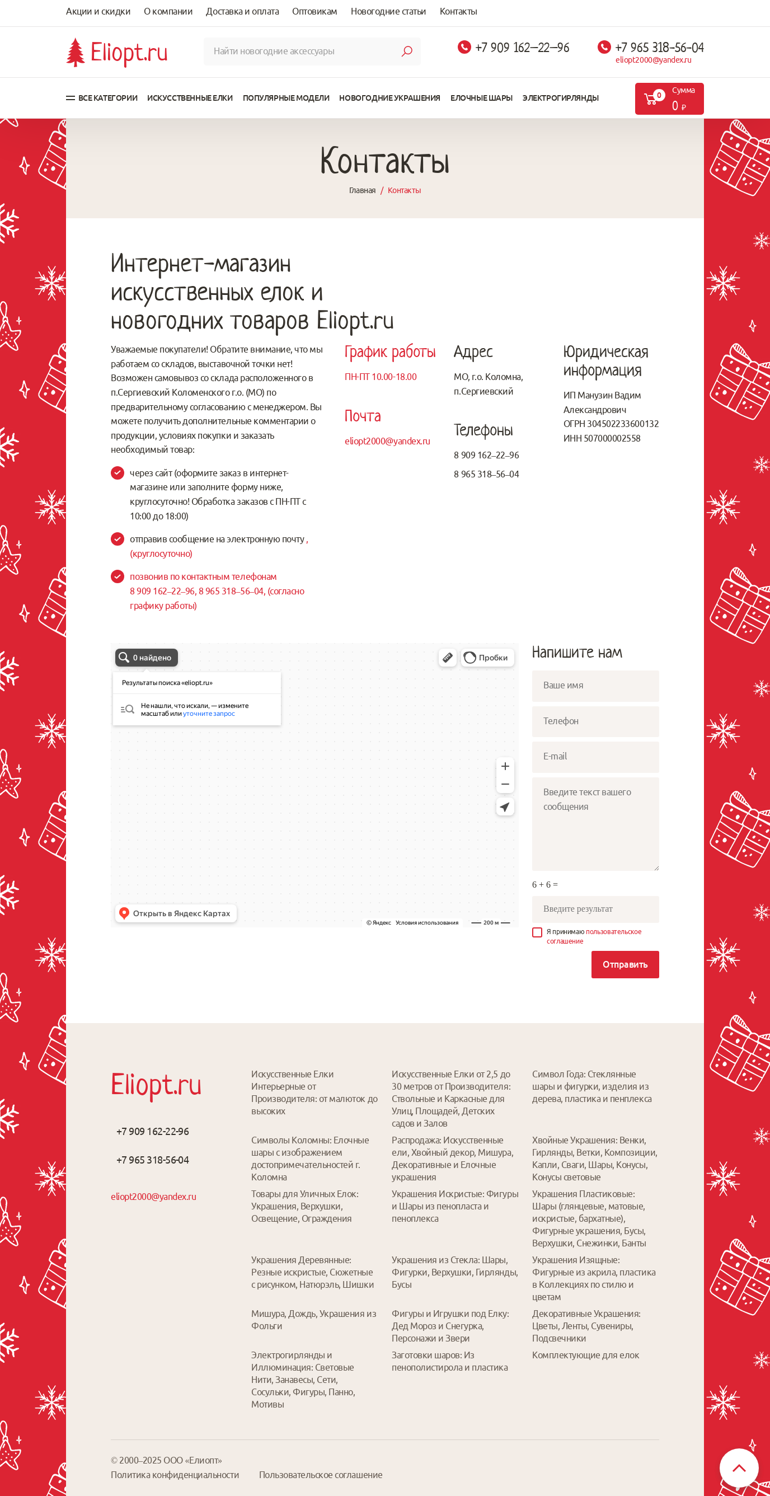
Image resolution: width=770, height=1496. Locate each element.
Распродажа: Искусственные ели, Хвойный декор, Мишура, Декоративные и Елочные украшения (452, 1158)
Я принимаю (594, 936)
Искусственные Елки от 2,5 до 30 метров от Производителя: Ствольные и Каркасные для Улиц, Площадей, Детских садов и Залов (451, 1098)
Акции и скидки (98, 11)
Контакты (458, 11)
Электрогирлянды (561, 97)
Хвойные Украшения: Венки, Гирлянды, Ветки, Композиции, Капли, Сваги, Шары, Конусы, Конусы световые (595, 1158)
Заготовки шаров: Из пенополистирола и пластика (450, 1361)
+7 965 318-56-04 (660, 47)
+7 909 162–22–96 (523, 47)
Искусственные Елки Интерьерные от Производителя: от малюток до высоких (314, 1092)
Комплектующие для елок (585, 1355)
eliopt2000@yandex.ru (654, 59)
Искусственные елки (189, 97)
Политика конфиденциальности (175, 1475)
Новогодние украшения (389, 97)
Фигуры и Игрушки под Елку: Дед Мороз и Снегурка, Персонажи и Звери (450, 1326)
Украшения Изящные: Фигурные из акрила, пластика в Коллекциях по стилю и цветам (594, 1278)
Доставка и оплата (242, 11)
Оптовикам (314, 11)
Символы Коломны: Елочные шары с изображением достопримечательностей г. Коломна (310, 1158)
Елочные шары (481, 97)
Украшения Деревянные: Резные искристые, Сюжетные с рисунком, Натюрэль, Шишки (312, 1272)
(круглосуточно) (161, 553)
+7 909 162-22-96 (152, 1131)
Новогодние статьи (388, 11)
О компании (168, 11)
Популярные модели (286, 97)
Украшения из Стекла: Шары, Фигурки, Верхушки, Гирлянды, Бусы (455, 1272)
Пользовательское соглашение (321, 1475)
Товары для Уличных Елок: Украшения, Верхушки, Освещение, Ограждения (304, 1206)
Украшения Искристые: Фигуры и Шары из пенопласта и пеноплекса (455, 1206)
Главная (362, 190)
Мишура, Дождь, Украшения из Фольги (313, 1320)
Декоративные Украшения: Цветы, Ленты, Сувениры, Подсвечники (586, 1326)
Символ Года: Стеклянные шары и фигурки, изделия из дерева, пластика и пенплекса (592, 1086)
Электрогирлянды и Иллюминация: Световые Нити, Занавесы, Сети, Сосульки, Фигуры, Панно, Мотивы (303, 1379)
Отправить (625, 964)
